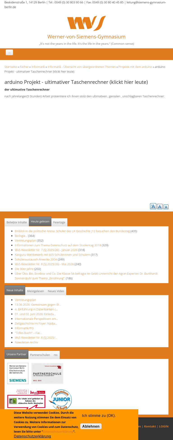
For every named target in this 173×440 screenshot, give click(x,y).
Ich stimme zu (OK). (99, 416)
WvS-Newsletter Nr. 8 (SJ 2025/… (36, 338)
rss (56, 355)
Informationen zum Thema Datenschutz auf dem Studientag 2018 (58, 245)
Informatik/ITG (24, 328)
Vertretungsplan (25, 240)
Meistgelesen (35, 291)
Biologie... (21, 236)
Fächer (24, 67)
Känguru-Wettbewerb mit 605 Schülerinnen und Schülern (52, 255)
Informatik (38, 67)
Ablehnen (91, 426)
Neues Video (56, 291)
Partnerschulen (40, 355)
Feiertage (59, 222)
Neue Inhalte (15, 290)
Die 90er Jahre (24, 269)
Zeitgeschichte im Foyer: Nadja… (36, 323)
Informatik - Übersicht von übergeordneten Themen (82, 67)
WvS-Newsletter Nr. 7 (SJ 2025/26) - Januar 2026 (46, 250)
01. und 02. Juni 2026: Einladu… (35, 314)
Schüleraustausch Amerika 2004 (36, 259)
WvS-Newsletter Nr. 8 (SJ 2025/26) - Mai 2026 (44, 264)
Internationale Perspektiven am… (36, 319)
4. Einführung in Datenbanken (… (36, 309)
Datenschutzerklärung (58, 431)
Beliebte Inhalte (17, 222)
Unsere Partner (17, 353)
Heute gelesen (40, 221)
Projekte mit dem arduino (135, 67)
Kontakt (150, 426)
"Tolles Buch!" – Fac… (28, 333)
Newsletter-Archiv (26, 342)
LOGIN (163, 426)
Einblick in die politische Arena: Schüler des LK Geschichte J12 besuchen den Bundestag (72, 231)
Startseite (11, 67)
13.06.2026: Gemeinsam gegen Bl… (38, 304)
